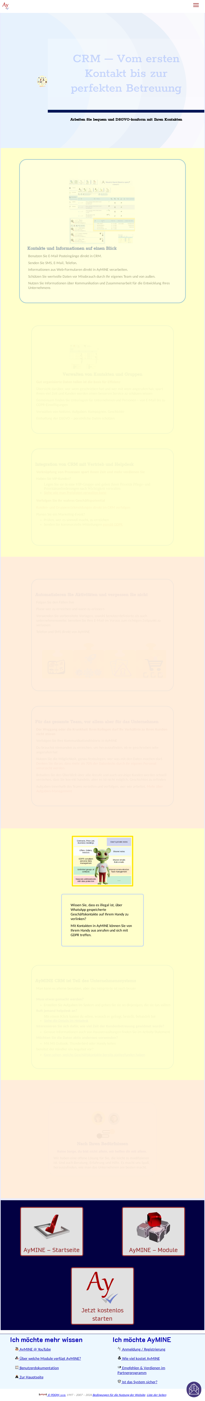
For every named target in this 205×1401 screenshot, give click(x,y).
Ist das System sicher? (137, 1382)
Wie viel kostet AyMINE (139, 1359)
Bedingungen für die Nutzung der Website (119, 1395)
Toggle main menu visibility (196, 3)
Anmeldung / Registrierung (141, 1349)
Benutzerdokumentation (37, 1368)
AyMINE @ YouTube (33, 1349)
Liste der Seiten (156, 1395)
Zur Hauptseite (29, 1377)
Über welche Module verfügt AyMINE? (48, 1359)
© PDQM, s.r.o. (52, 1395)
